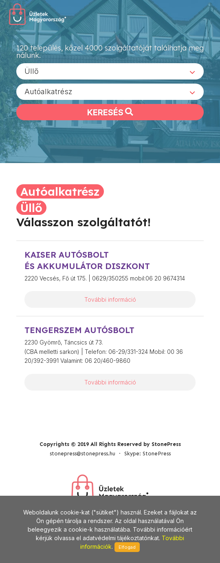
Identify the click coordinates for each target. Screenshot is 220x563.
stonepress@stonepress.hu (82, 453)
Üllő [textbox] (31, 71)
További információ (110, 299)
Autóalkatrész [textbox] (48, 91)
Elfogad (127, 547)
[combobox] (110, 71)
